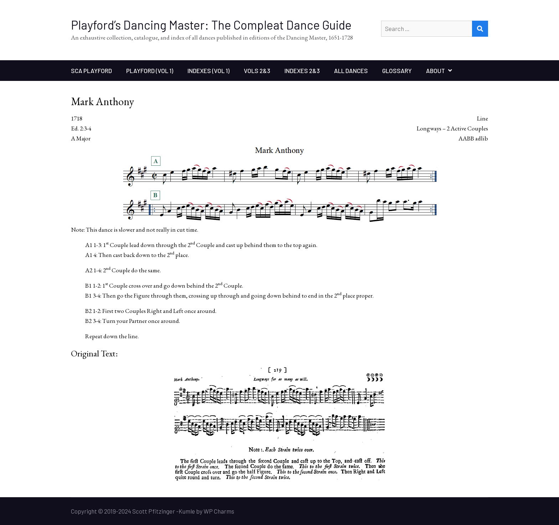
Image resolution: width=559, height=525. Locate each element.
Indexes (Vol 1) (209, 70)
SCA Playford (91, 70)
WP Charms (219, 511)
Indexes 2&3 (302, 70)
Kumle (187, 511)
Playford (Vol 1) (149, 70)
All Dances (351, 70)
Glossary (397, 70)
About (435, 70)
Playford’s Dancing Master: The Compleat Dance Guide (211, 24)
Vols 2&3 (257, 70)
